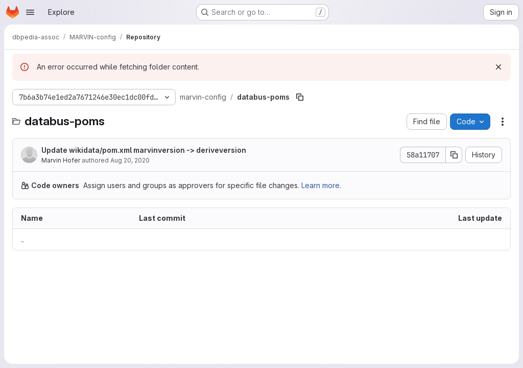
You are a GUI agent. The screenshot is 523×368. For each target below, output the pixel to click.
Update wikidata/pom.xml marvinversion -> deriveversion (143, 150)
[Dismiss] (498, 67)
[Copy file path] (300, 97)
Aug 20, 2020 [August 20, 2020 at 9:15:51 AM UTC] (130, 160)
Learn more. (321, 185)
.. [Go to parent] (22, 239)
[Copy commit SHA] (454, 155)
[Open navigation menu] (30, 12)
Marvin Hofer (60, 160)
